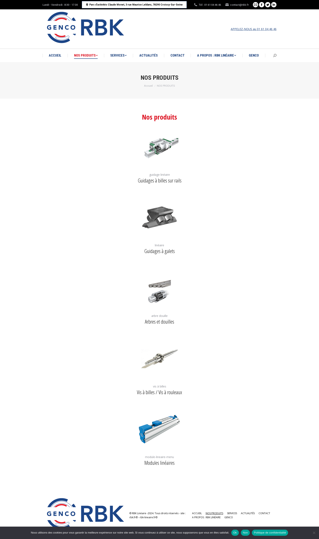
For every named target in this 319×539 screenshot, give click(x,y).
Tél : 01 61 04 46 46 (207, 4)
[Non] (314, 533)
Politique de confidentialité (270, 532)
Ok (235, 532)
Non (245, 532)
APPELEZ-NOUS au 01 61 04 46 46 (253, 29)
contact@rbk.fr (237, 4)
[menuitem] (55, 55)
